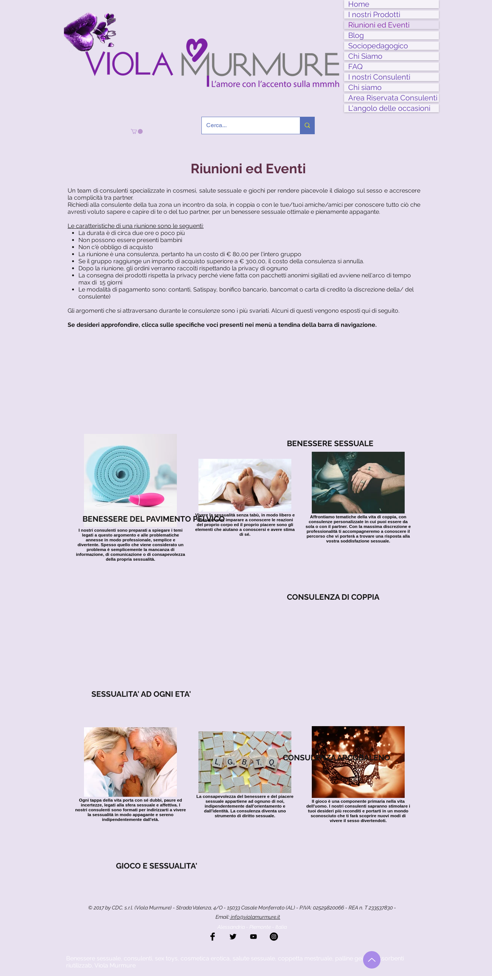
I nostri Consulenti (379, 77)
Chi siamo (365, 87)
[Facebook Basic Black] (212, 936)
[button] (137, 131)
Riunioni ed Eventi (379, 25)
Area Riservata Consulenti (392, 98)
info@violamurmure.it (255, 917)
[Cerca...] (245, 125)
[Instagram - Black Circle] (274, 936)
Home (358, 4)
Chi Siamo (365, 56)
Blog (356, 35)
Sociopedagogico (378, 45)
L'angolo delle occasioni (389, 108)
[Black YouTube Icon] (253, 936)
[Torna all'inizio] (372, 960)
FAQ (355, 66)
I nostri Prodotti (374, 14)
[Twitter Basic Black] (233, 936)
